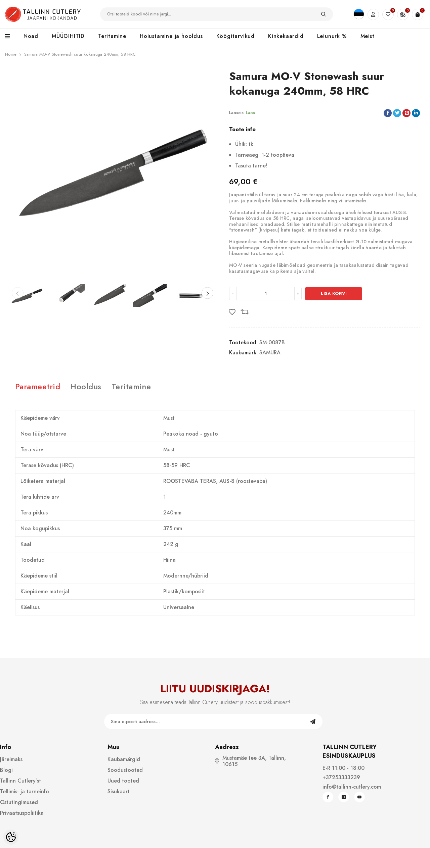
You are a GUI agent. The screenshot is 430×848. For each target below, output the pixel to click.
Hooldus (85, 386)
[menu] (11, 36)
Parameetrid (37, 386)
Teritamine (131, 386)
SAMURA (270, 352)
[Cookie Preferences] (10, 837)
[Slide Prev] (18, 293)
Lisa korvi (334, 293)
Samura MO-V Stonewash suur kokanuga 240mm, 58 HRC (80, 54)
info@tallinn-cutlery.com (351, 787)
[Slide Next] (207, 293)
